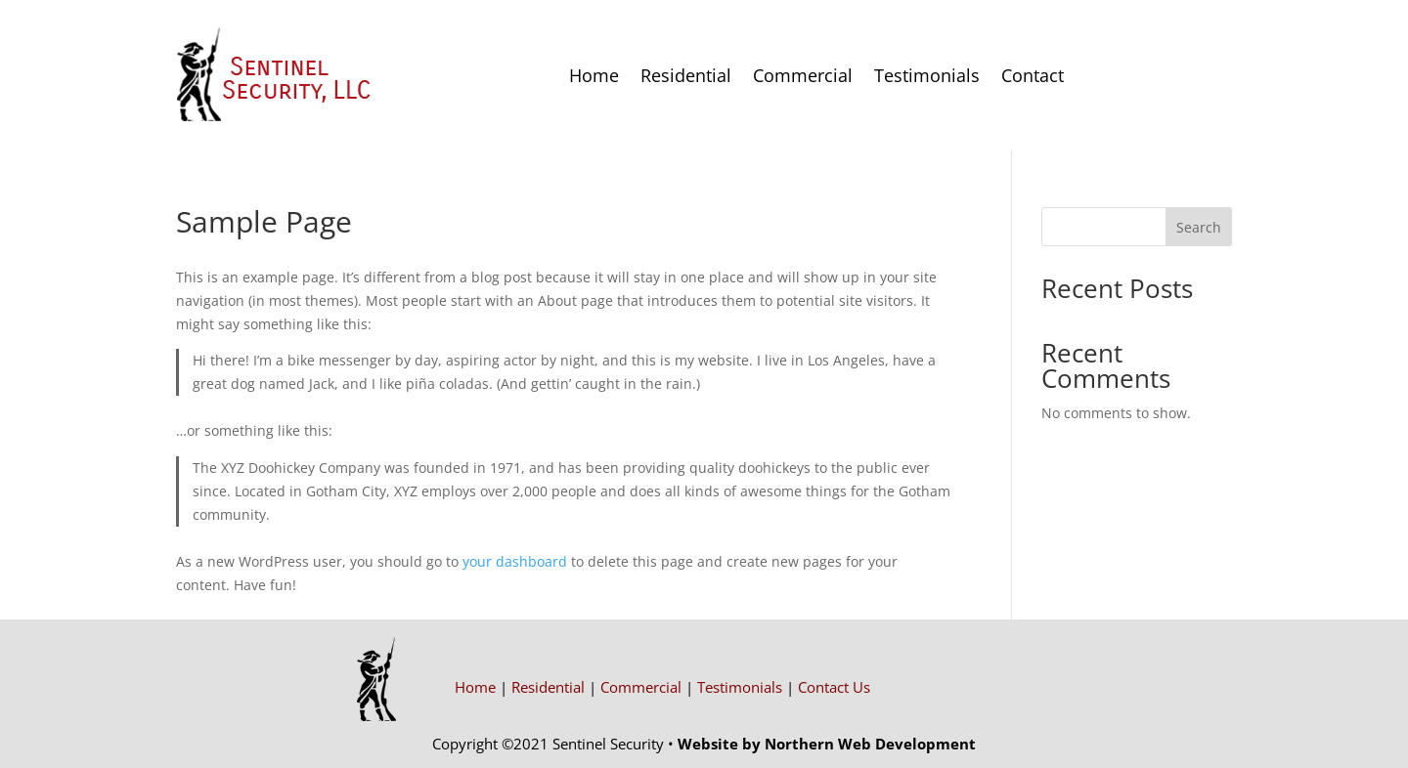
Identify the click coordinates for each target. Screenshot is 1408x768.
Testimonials (927, 75)
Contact (1032, 75)
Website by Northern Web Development (827, 743)
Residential (685, 75)
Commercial (803, 75)
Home (594, 75)
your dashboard (514, 561)
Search (1198, 227)
